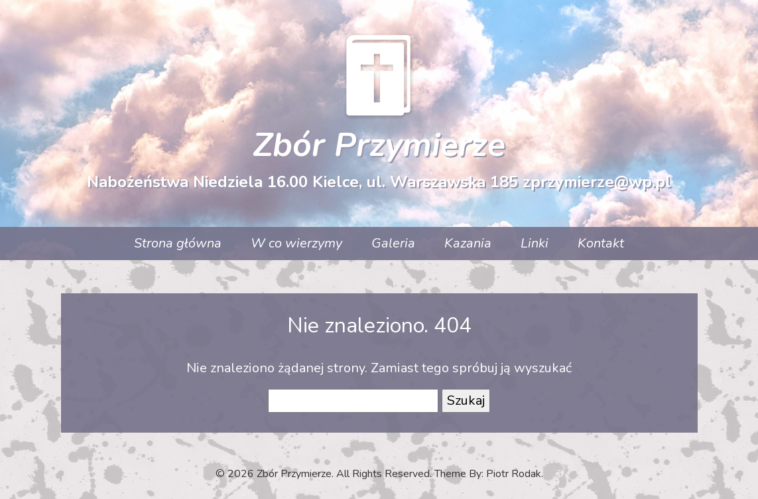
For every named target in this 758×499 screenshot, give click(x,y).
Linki (534, 243)
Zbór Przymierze (379, 145)
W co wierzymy (296, 243)
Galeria (393, 243)
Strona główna (177, 243)
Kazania (467, 243)
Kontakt (601, 243)
